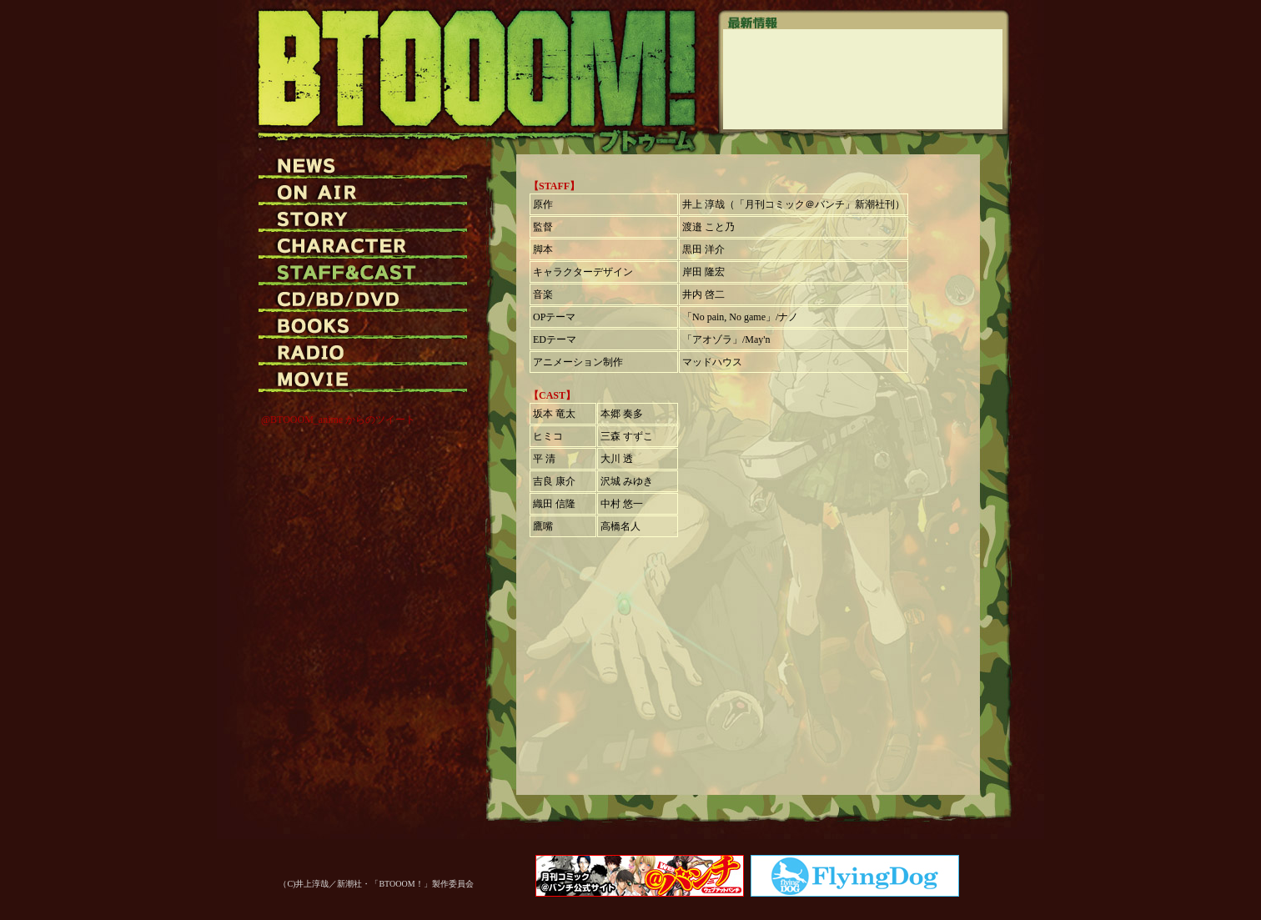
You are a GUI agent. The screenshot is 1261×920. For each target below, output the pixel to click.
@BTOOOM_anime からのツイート (338, 419)
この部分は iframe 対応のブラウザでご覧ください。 (862, 79)
